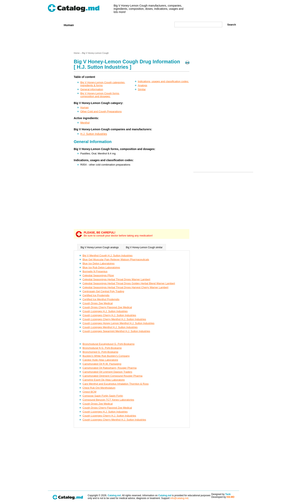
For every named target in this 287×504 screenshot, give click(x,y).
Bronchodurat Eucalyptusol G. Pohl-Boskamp (109, 343)
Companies (105, 24)
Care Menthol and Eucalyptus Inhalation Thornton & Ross (115, 383)
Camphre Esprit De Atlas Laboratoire (104, 379)
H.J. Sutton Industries (93, 133)
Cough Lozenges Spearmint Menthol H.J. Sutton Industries (116, 331)
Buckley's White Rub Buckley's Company (106, 355)
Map (162, 24)
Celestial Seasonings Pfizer (98, 275)
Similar (142, 89)
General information (91, 89)
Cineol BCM (89, 391)
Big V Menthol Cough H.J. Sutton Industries (108, 255)
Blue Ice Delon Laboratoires (98, 263)
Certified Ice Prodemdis (96, 295)
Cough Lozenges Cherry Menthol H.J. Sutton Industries (114, 319)
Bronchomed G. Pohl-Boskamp (100, 351)
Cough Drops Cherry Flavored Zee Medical (107, 307)
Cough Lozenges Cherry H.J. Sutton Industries (109, 315)
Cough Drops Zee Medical (98, 303)
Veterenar (86, 24)
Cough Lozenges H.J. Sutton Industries (105, 311)
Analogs (142, 85)
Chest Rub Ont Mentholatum (99, 387)
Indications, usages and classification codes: (163, 81)
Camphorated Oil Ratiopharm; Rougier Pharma (110, 367)
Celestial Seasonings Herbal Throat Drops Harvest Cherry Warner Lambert (125, 287)
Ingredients (126, 24)
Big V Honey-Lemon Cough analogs (100, 247)
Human (69, 25)
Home (54, 24)
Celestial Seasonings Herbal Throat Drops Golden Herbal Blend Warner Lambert (129, 283)
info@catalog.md (179, 498)
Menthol (84, 122)
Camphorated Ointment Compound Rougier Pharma (113, 375)
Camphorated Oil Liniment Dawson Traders (107, 371)
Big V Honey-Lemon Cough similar (144, 247)
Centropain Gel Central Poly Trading (103, 291)
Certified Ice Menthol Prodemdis (101, 299)
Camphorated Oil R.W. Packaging (102, 363)
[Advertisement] (143, 40)
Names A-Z (147, 24)
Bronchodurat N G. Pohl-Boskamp (102, 347)
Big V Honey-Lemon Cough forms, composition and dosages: (100, 95)
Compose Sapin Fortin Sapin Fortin (103, 395)
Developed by (222, 497)
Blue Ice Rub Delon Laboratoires (101, 267)
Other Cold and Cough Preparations (101, 111)
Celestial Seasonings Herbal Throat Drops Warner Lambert (116, 279)
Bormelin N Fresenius (95, 271)
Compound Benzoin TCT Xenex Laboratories (108, 399)
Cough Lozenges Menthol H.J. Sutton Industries (110, 327)
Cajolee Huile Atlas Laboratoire (100, 359)
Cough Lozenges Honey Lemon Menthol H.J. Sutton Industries (118, 323)
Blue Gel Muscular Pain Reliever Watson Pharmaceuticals (116, 259)
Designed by (221, 494)
